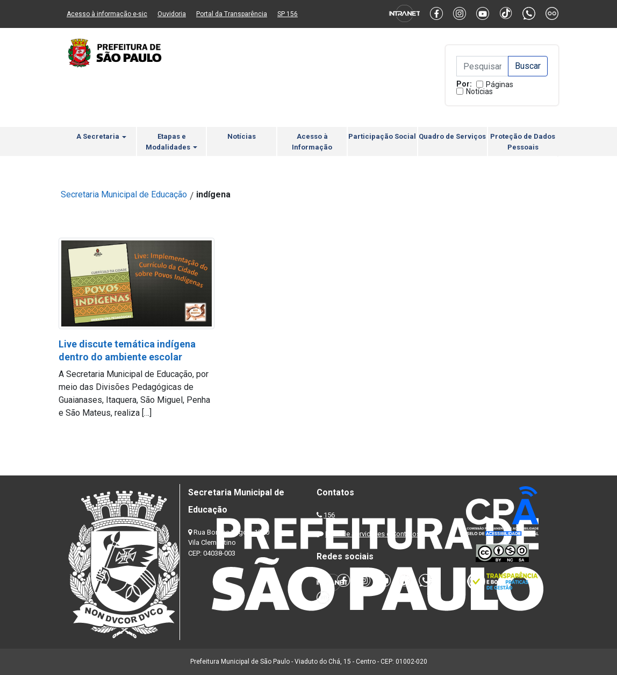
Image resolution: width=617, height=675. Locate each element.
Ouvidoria (171, 14)
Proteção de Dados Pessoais (522, 141)
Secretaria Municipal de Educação (124, 194)
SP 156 (287, 14)
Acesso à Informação (312, 141)
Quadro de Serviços (452, 136)
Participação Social (382, 136)
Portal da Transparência (231, 14)
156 (329, 515)
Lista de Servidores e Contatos (372, 534)
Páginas (499, 84)
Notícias (479, 91)
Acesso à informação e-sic (107, 14)
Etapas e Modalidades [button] (171, 141)
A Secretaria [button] (101, 136)
